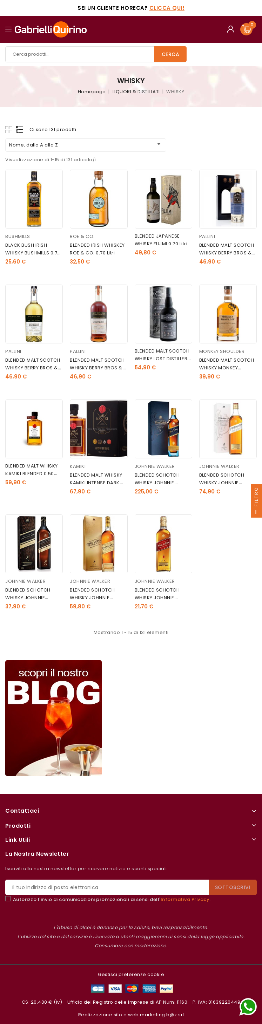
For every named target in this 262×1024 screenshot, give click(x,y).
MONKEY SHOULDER (222, 351)
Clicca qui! (167, 8)
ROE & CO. (82, 236)
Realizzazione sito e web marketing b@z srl (131, 1014)
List (19, 129)
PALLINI (207, 236)
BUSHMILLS (17, 236)
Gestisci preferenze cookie (131, 974)
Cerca (171, 54)
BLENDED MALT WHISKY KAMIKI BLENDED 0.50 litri (31, 474)
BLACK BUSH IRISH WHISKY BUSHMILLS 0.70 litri (32, 253)
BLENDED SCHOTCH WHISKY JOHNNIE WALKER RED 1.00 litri (159, 598)
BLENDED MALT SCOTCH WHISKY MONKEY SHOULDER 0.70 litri (226, 368)
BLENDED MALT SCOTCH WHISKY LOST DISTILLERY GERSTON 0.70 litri (162, 359)
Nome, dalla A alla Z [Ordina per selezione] (85, 144)
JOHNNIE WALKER (155, 466)
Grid (9, 129)
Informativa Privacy (185, 899)
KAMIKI (78, 466)
